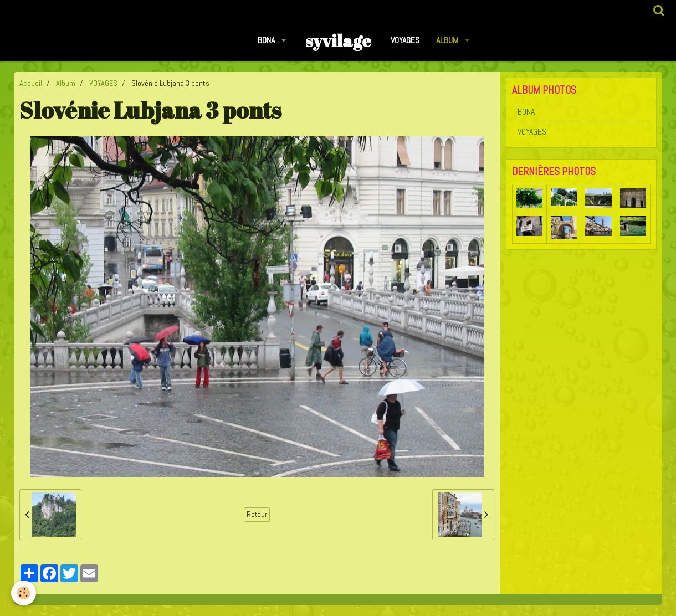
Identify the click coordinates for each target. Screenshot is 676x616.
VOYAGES (405, 40)
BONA (267, 40)
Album (448, 40)
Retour (257, 514)
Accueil (30, 83)
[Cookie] (23, 593)
